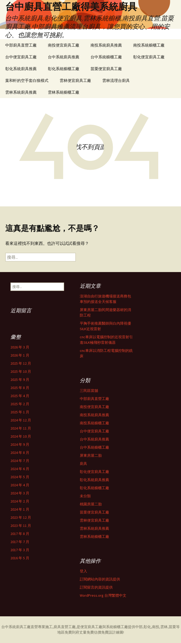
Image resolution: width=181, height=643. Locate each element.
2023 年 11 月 (20, 525)
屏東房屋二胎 (91, 455)
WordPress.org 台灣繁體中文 (103, 595)
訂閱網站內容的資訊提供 (100, 579)
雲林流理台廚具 (116, 80)
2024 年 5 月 (19, 477)
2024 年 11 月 (20, 428)
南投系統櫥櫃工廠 (149, 45)
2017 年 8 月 (19, 533)
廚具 (83, 463)
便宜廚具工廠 (91, 626)
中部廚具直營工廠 (21, 45)
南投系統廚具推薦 (106, 45)
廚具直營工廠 (65, 626)
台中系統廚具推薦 (63, 56)
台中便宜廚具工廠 (21, 56)
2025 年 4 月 (19, 395)
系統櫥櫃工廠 (117, 626)
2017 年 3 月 (19, 550)
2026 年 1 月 (19, 355)
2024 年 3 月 (19, 493)
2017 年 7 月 (19, 541)
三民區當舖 (89, 390)
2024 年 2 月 (19, 501)
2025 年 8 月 (19, 387)
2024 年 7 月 (19, 460)
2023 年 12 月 (20, 517)
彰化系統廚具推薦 (21, 68)
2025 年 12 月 (20, 363)
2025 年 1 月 (19, 412)
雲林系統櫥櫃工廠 (63, 92)
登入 (83, 571)
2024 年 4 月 (19, 485)
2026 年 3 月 (19, 347)
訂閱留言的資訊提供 (96, 587)
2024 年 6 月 (19, 468)
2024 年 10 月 (20, 436)
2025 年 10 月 (20, 371)
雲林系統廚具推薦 (21, 92)
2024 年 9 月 (19, 444)
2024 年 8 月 (19, 452)
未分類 (85, 496)
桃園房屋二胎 (91, 504)
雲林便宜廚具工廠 (75, 80)
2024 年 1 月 (19, 509)
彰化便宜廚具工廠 (149, 56)
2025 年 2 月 (19, 404)
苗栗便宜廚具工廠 (106, 68)
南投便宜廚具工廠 (63, 45)
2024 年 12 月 (20, 420)
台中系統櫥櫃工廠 (106, 56)
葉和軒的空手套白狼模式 (26, 80)
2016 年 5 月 (19, 558)
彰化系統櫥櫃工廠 (63, 68)
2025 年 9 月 (19, 379)
